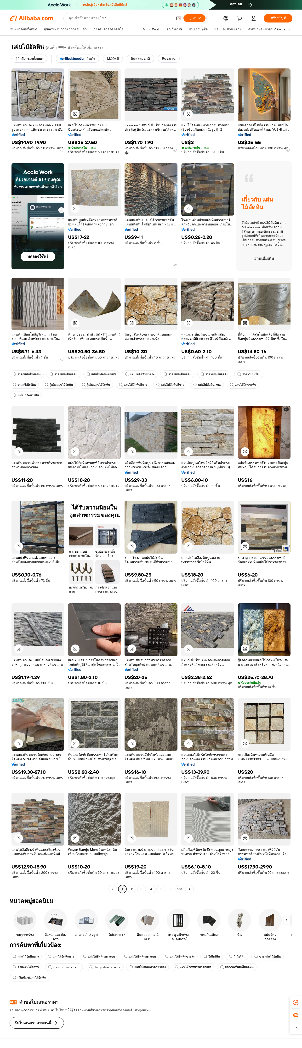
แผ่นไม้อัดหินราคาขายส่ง (148, 967)
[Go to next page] (189, 889)
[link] (296, 1002)
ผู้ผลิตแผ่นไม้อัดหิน (59, 385)
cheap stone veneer (64, 967)
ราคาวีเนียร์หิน (248, 374)
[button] (179, 18)
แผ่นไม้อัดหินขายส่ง (101, 374)
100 (179, 889)
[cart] (240, 19)
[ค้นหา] (194, 18)
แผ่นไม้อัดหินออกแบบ (99, 956)
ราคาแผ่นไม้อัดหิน (26, 374)
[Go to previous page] (112, 889)
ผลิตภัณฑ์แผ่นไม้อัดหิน (236, 967)
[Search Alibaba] (120, 18)
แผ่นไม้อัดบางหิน (243, 385)
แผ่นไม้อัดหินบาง (26, 956)
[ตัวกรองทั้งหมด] (29, 59)
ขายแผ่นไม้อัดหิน (267, 956)
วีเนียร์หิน (212, 956)
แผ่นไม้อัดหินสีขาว (133, 385)
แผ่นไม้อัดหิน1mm (207, 385)
